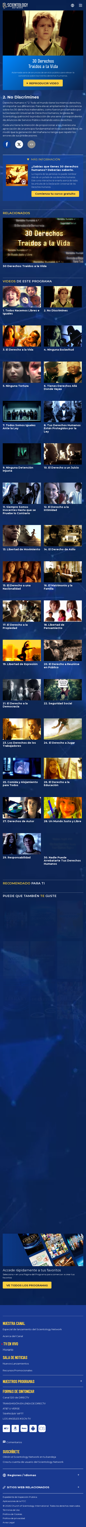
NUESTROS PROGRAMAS (18, 1381)
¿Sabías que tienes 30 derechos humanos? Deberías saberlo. (54, 168)
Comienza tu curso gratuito (55, 193)
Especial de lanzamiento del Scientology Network (32, 1329)
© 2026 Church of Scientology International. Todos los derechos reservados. (42, 1505)
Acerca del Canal (13, 1336)
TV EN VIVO (10, 1343)
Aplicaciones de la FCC (14, 1501)
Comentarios (14, 1442)
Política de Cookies (12, 1514)
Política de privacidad (14, 1518)
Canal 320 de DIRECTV (16, 1397)
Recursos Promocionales (17, 1370)
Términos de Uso (11, 1510)
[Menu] (80, 5)
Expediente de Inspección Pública (20, 1497)
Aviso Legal (9, 1522)
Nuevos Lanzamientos (16, 1363)
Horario (8, 1349)
